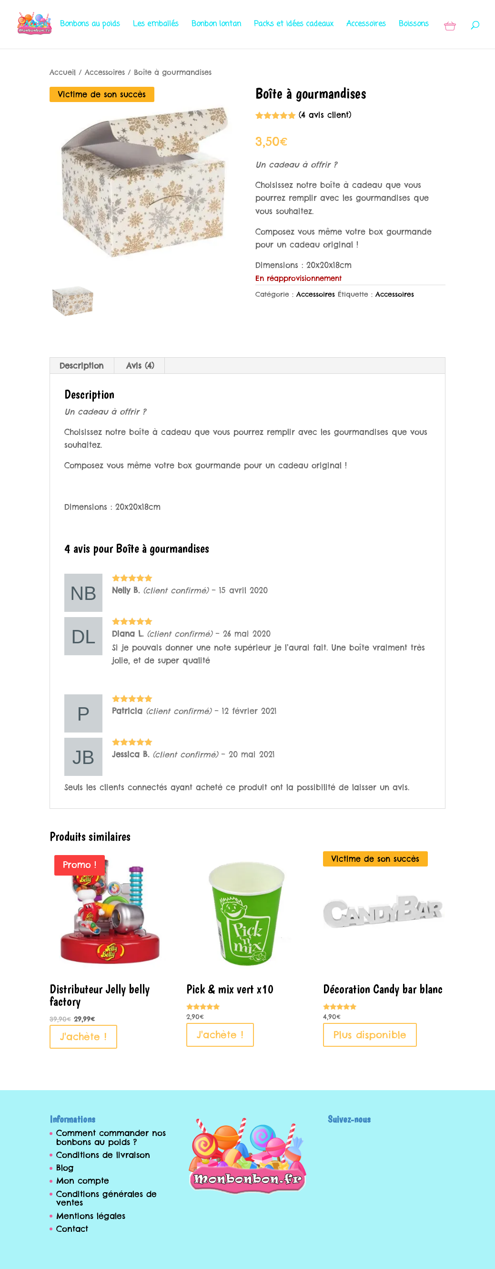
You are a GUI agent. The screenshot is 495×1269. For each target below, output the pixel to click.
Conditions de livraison (103, 1155)
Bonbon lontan (216, 25)
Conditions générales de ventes (106, 1198)
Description (81, 366)
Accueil (35, 25)
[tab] (81, 366)
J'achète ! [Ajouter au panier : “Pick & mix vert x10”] (220, 1035)
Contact (72, 1229)
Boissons (414, 25)
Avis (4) (140, 366)
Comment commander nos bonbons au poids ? (111, 1137)
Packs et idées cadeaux (293, 25)
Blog (65, 1168)
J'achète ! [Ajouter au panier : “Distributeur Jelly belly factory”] (83, 1036)
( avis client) (325, 115)
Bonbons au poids (90, 25)
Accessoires (366, 25)
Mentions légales (90, 1216)
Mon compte (82, 1181)
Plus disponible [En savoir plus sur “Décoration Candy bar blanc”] (369, 1035)
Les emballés (156, 25)
